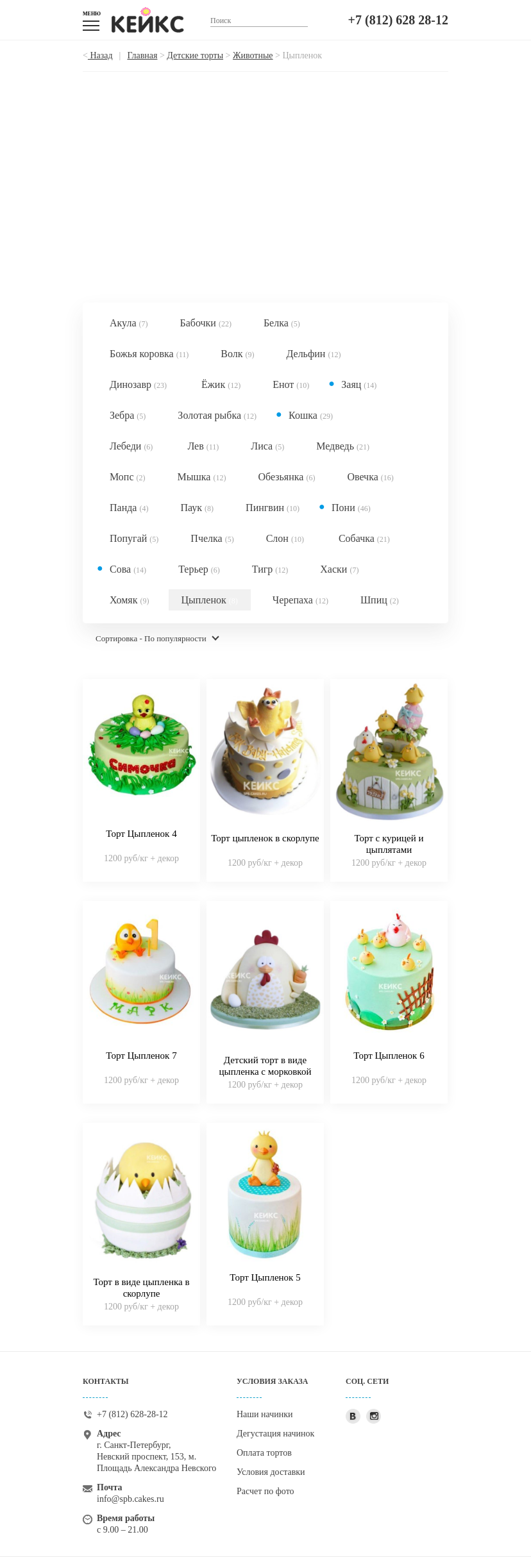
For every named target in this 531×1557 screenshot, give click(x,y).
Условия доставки (271, 1472)
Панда (129, 507)
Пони (351, 507)
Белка (282, 322)
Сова (128, 569)
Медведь (342, 446)
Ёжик (220, 384)
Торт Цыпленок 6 (388, 1055)
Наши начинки (265, 1414)
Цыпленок (209, 599)
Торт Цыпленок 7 (141, 1055)
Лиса (267, 446)
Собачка (364, 538)
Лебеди (131, 446)
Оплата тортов (264, 1453)
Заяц (358, 384)
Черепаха (300, 599)
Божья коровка (149, 353)
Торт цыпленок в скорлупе (265, 838)
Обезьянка (286, 476)
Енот (291, 384)
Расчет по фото (265, 1491)
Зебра (128, 415)
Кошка (311, 415)
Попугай (134, 538)
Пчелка (211, 538)
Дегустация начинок (275, 1433)
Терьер (199, 569)
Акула (129, 322)
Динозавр (138, 384)
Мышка (202, 476)
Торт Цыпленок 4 (141, 834)
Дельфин (313, 353)
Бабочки (205, 322)
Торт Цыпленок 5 (265, 1277)
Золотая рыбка (217, 415)
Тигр (270, 569)
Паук (197, 507)
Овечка (370, 476)
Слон (285, 538)
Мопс (128, 476)
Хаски (339, 569)
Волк (237, 353)
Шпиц (379, 599)
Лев (203, 446)
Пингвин (272, 507)
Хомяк (129, 599)
